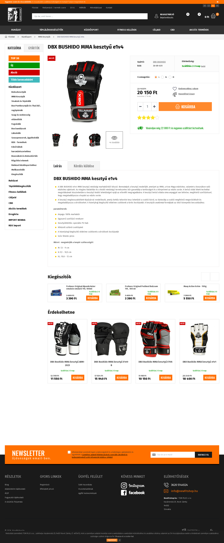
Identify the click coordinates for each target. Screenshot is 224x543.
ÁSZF (7, 493)
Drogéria (13, 214)
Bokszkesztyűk (18, 92)
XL (166, 77)
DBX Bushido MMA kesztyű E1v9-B (111, 363)
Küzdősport (91, 29)
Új (12, 65)
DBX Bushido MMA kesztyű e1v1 (199, 361)
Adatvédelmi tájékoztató (15, 489)
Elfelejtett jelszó (47, 489)
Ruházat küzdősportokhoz (24, 165)
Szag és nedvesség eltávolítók (20, 117)
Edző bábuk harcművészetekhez (21, 149)
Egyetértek (112, 540)
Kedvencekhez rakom (185, 88)
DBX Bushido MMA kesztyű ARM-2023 (67, 363)
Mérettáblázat (96, 8)
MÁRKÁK (82, 8)
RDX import (15, 225)
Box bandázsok (18, 128)
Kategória (14, 48)
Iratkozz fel (203, 454)
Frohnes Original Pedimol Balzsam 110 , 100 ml (141, 287)
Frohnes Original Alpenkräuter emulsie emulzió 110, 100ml (80, 287)
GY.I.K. (72, 8)
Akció (14, 72)
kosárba (93, 298)
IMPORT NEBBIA (17, 220)
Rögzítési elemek (19, 160)
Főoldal (35, 8)
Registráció (44, 485)
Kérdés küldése (84, 165)
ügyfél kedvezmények (87, 493)
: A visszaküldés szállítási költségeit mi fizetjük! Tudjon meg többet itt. (45, 2)
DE (217, 6)
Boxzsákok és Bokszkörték (24, 156)
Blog (7, 485)
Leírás (58, 165)
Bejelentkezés (166, 17)
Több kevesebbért (22, 79)
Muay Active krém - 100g (195, 286)
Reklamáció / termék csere (54, 8)
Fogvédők (16, 124)
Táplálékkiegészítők (51, 29)
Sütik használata (85, 485)
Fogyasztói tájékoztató (14, 497)
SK (205, 6)
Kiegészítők (17, 174)
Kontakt (109, 8)
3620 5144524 (179, 485)
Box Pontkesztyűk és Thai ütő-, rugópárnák (26, 108)
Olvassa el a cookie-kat (124, 536)
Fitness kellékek (127, 29)
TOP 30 (15, 58)
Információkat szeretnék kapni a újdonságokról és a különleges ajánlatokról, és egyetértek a (102, 454)
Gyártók (34, 48)
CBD (172, 29)
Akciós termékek (199, 29)
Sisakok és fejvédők (21, 101)
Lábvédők (16, 133)
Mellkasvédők (18, 170)
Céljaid (156, 29)
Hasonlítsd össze (184, 94)
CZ (209, 6)
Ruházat (16, 29)
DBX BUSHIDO (159, 62)
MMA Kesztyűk (18, 96)
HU (213, 6)
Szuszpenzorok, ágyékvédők (25, 138)
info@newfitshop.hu (184, 491)
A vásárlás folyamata (13, 502)
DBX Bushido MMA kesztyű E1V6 (155, 361)
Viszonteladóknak (85, 489)
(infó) (203, 66)
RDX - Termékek (19, 142)
